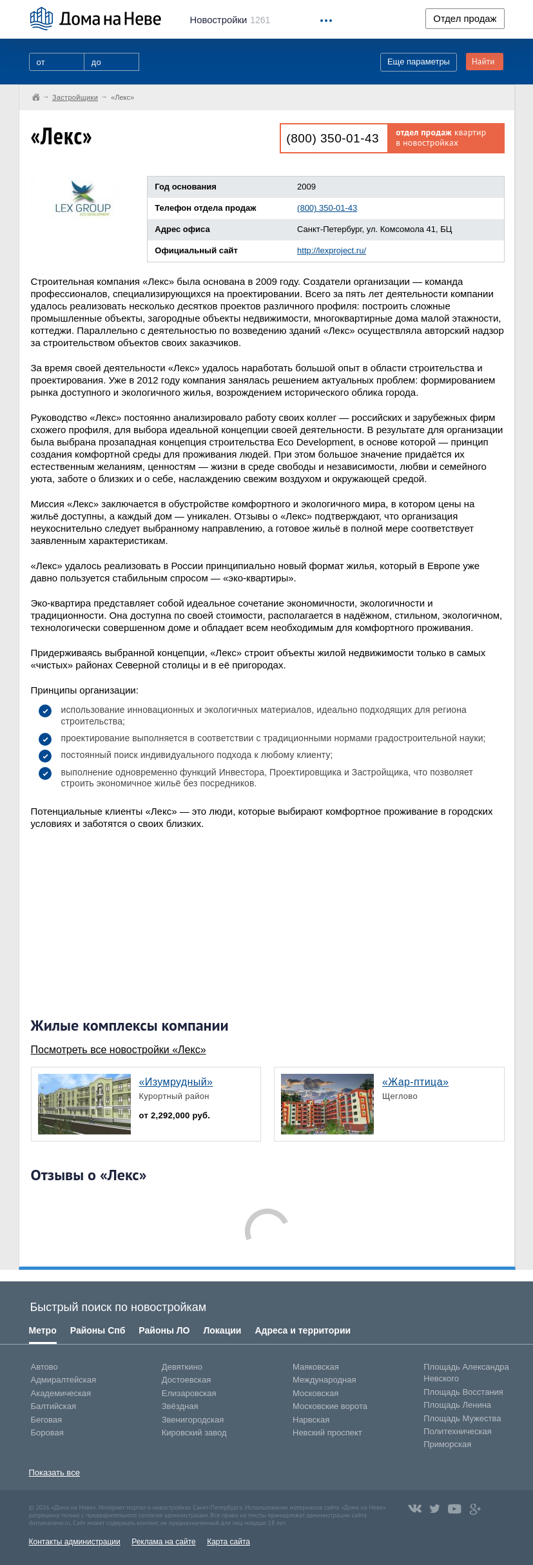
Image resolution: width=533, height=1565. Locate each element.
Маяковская (316, 1367)
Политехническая (457, 1431)
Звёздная (180, 1406)
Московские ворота (330, 1406)
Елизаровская (189, 1393)
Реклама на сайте (163, 1541)
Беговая (46, 1419)
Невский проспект (327, 1432)
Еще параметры (418, 61)
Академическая (61, 1393)
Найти (483, 61)
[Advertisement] (127, 923)
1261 (230, 20)
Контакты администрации (75, 1541)
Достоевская (186, 1380)
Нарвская (311, 1419)
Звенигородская (193, 1419)
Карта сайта (228, 1541)
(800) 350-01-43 (332, 138)
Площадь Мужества (462, 1418)
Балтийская (54, 1406)
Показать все (54, 1472)
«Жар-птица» (415, 1081)
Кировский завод (194, 1432)
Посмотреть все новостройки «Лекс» (118, 1049)
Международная (324, 1380)
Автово (44, 1367)
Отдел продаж (464, 19)
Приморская (447, 1444)
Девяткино (182, 1367)
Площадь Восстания (463, 1392)
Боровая (47, 1432)
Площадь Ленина (457, 1405)
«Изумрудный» (176, 1081)
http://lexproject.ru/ (331, 250)
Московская (315, 1393)
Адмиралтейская (64, 1380)
